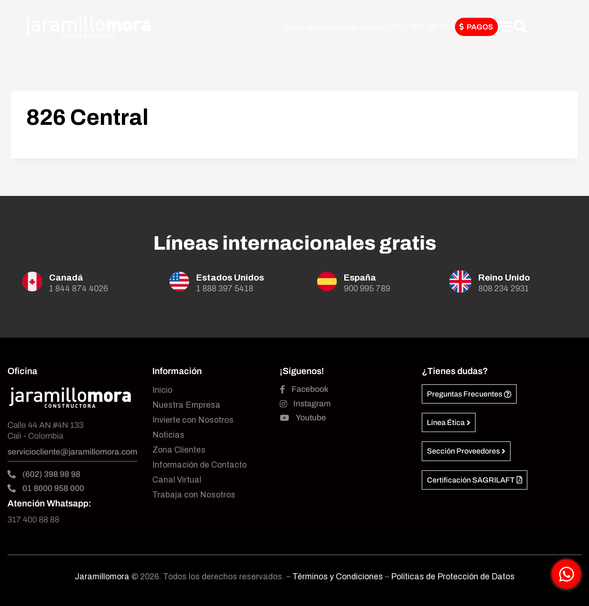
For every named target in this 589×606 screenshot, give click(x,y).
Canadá (66, 277)
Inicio (162, 390)
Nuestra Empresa (186, 405)
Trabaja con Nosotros (193, 495)
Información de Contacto (199, 465)
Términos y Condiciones (338, 576)
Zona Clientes (179, 450)
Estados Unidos (230, 277)
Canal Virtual (176, 480)
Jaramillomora (102, 576)
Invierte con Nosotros (193, 420)
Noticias (168, 435)
